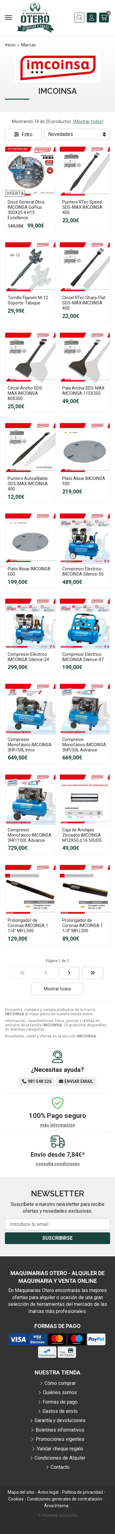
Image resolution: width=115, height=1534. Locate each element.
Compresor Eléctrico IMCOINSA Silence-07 (83, 657)
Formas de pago (60, 1402)
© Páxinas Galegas (57, 1515)
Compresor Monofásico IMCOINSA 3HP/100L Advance (30, 835)
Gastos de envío (60, 1411)
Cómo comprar (60, 1383)
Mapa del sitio (21, 1492)
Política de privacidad (82, 1492)
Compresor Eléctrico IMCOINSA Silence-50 (83, 571)
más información (57, 1125)
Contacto (60, 1467)
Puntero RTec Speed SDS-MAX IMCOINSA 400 (82, 207)
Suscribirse (57, 1238)
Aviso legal (48, 1492)
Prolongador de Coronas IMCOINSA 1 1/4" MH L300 (82, 925)
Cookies (16, 1498)
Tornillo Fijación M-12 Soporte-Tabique (28, 300)
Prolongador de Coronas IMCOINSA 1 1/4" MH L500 (28, 925)
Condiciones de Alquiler (60, 1458)
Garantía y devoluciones (60, 1420)
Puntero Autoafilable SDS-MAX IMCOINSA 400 (28, 483)
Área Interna (56, 1505)
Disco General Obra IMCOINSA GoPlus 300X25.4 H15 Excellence (26, 210)
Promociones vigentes (60, 1439)
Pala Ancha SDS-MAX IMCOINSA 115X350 (83, 391)
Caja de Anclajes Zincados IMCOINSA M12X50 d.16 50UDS (82, 835)
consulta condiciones (58, 1163)
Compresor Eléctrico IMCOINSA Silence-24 (28, 657)
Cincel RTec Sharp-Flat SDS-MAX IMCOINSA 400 (83, 303)
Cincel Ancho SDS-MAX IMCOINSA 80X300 (26, 393)
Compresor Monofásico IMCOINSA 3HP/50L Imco (30, 744)
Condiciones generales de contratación (64, 1498)
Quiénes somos (60, 1392)
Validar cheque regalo (60, 1449)
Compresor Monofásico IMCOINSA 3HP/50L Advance (84, 744)
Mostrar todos (88, 121)
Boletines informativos (60, 1430)
